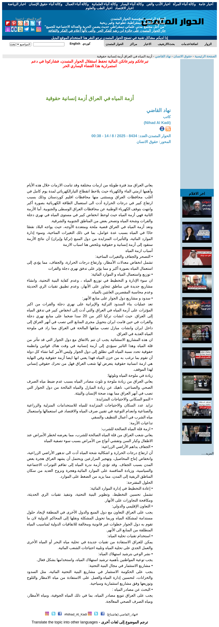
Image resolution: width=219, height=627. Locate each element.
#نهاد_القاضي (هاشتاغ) (122, 614)
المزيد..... (207, 453)
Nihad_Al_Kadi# (75, 614)
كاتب (167, 117)
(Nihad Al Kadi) (157, 123)
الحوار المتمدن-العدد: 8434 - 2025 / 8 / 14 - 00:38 (131, 136)
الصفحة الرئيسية (205, 56)
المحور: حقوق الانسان (154, 142)
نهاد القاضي (162, 56)
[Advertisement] (197, 122)
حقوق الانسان (182, 56)
